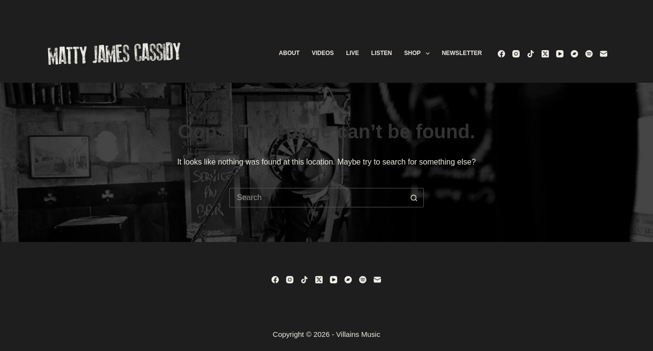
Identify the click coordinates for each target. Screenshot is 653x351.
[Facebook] (501, 53)
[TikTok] (530, 53)
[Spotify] (589, 53)
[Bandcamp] (574, 53)
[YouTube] (559, 53)
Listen (381, 53)
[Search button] (414, 197)
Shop (418, 53)
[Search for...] (316, 197)
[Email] (603, 53)
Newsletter (462, 53)
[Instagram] (516, 53)
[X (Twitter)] (545, 53)
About (289, 53)
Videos (323, 53)
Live (352, 53)
